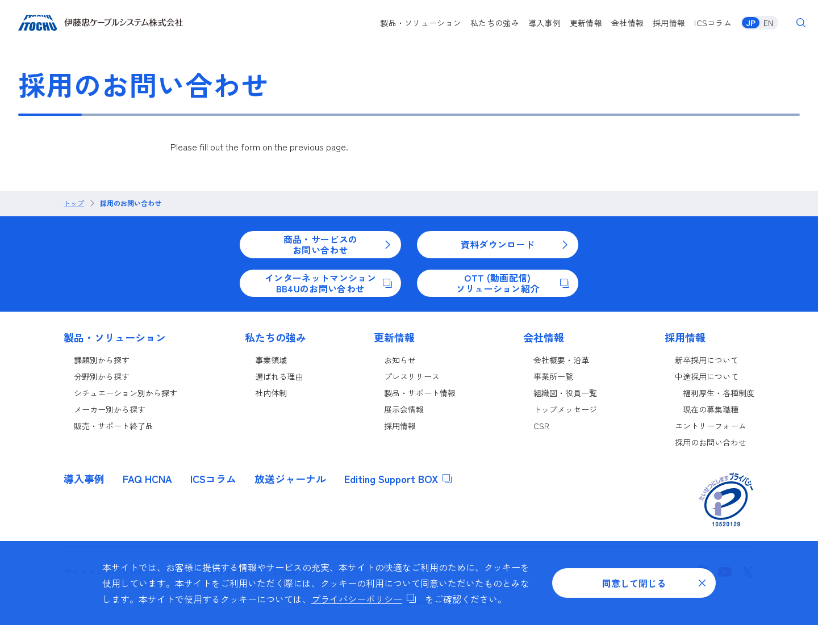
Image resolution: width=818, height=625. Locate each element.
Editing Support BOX (398, 478)
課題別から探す (102, 360)
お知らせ (400, 360)
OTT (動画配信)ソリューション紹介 (512, 283)
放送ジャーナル (290, 478)
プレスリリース (412, 376)
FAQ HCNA (147, 478)
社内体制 (271, 393)
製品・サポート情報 (420, 393)
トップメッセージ (565, 409)
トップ (74, 203)
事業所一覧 (553, 376)
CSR (541, 425)
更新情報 (586, 22)
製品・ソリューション (420, 22)
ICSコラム (713, 22)
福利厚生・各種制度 (718, 393)
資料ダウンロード (515, 244)
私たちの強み (494, 22)
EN (768, 22)
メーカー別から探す (109, 409)
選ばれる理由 (279, 376)
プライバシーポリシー (363, 599)
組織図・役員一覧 (565, 393)
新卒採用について (706, 360)
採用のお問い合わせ (130, 203)
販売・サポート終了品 (113, 425)
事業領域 (271, 360)
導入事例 (544, 22)
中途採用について (706, 376)
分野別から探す (102, 376)
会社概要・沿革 (561, 360)
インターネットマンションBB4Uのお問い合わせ (328, 283)
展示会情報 (404, 409)
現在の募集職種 (710, 409)
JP (751, 22)
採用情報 (669, 22)
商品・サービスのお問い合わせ (337, 244)
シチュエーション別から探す (125, 393)
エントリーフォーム (710, 425)
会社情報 (627, 22)
